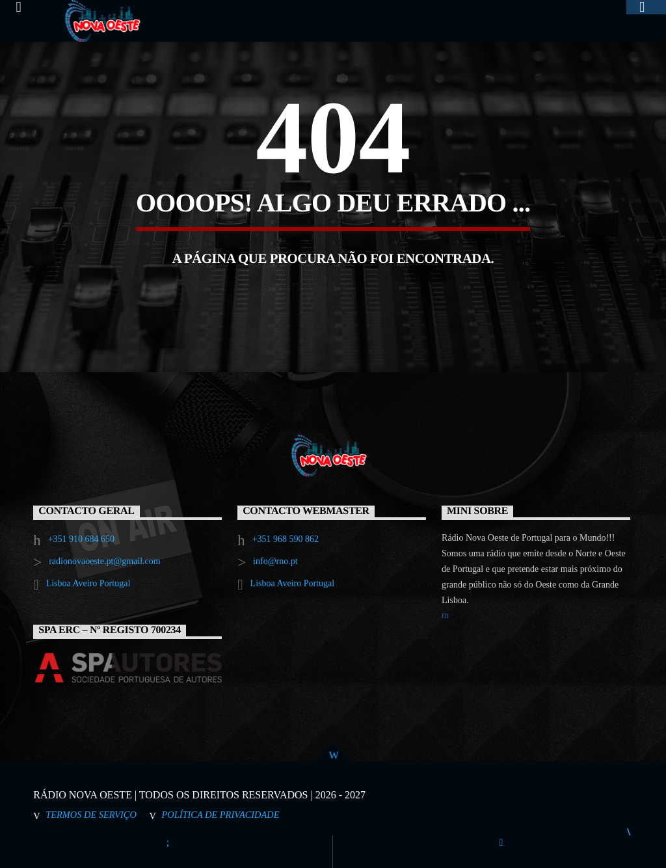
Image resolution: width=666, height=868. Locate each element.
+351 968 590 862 (285, 539)
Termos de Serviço (91, 814)
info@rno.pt (275, 561)
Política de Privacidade (221, 814)
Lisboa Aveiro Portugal (88, 583)
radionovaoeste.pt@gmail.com (105, 561)
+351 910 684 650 (81, 539)
